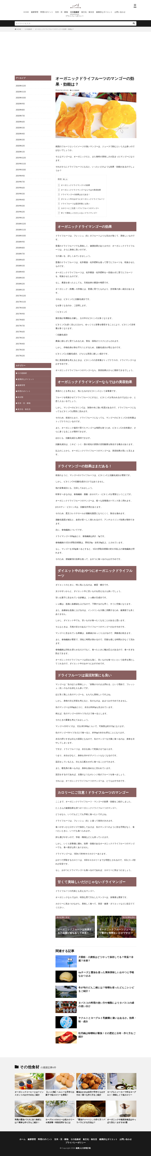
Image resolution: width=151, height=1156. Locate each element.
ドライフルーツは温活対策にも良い (74, 203)
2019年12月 (21, 158)
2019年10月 (21, 170)
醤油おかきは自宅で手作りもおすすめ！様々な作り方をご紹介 (90, 1093)
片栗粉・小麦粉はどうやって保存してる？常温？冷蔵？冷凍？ (105, 959)
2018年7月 (20, 254)
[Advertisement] (76, 53)
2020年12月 (21, 86)
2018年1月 (20, 290)
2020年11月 (21, 92)
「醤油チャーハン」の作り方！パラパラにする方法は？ (90, 1121)
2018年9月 (20, 242)
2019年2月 (20, 212)
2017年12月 (21, 296)
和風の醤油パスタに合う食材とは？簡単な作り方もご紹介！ (28, 1121)
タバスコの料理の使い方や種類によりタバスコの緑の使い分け (106, 1004)
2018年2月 (20, 284)
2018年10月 (21, 236)
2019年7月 (20, 182)
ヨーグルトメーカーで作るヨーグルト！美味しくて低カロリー (121, 1093)
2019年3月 (20, 206)
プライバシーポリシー (74, 16)
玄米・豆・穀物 (61, 12)
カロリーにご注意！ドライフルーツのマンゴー (78, 208)
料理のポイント (46, 12)
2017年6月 (20, 332)
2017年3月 (20, 350)
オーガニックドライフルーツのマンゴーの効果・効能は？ (54, 29)
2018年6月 (20, 260)
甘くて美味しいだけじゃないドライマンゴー (77, 213)
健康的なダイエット (104, 12)
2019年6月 (20, 188)
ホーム (22, 1139)
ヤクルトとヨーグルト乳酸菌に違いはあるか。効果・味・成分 (107, 1020)
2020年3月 (20, 140)
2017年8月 (20, 320)
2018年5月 (20, 266)
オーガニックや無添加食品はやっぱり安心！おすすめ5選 (121, 1121)
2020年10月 (21, 98)
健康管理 (34, 12)
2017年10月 (21, 308)
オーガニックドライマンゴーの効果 (74, 185)
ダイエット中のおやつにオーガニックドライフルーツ (81, 199)
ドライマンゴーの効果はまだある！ (74, 194)
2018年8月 (20, 248)
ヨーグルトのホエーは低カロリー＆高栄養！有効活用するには (59, 1121)
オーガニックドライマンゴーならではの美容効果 (79, 189)
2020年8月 (20, 110)
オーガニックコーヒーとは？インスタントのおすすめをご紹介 (29, 1093)
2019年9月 (20, 176)
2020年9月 (20, 104)
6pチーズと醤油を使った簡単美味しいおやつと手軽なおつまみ (106, 974)
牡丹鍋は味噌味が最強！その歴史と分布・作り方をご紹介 (107, 1035)
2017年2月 (20, 356)
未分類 (20, 397)
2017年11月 (21, 302)
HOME (26, 12)
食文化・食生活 (87, 12)
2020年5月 (20, 128)
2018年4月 (20, 272)
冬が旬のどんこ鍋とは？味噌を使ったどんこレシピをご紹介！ (106, 989)
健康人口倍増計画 (83, 1148)
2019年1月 (20, 218)
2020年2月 (20, 146)
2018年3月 (20, 278)
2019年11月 (21, 164)
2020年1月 (20, 152)
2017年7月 (20, 326)
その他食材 (74, 12)
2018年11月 (21, 230)
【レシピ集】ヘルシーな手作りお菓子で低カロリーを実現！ (59, 1093)
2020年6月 (20, 122)
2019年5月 (20, 194)
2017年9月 (20, 314)
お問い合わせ (120, 12)
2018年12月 (21, 224)
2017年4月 (20, 344)
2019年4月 (20, 200)
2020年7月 (20, 116)
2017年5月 (20, 338)
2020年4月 (20, 134)
